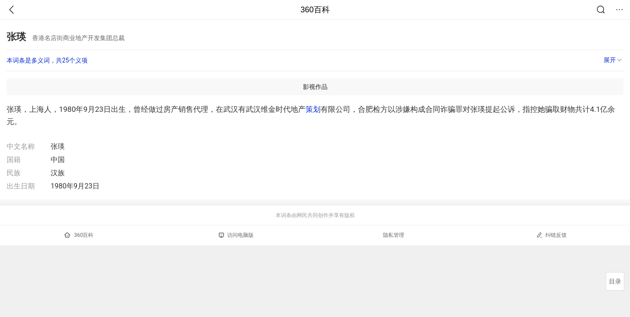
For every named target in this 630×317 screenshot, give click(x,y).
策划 (313, 109)
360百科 (314, 9)
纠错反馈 (551, 235)
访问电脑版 (236, 235)
